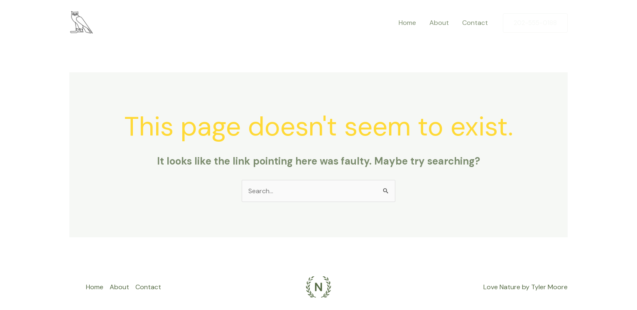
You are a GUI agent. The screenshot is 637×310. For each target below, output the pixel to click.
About (439, 22)
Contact (475, 22)
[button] (535, 23)
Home (407, 22)
